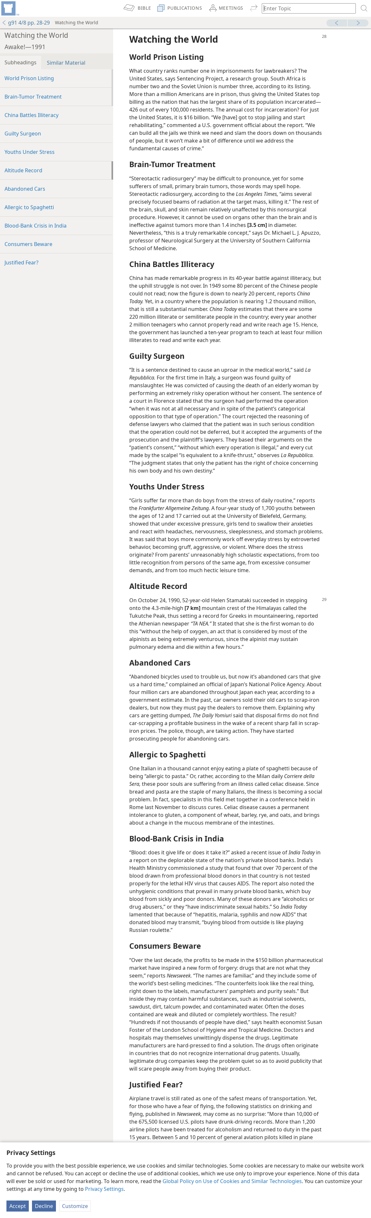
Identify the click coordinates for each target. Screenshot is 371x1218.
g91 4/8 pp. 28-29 (26, 22)
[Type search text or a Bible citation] (306, 8)
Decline (44, 1206)
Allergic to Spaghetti (29, 207)
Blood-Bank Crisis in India (36, 225)
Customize (75, 1206)
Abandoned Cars (25, 188)
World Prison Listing (29, 78)
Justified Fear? (21, 262)
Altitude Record (23, 170)
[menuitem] (9, 8)
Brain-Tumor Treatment (33, 96)
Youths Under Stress (30, 151)
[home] (9, 8)
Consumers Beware (28, 244)
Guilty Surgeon (23, 133)
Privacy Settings (104, 1188)
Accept (17, 1206)
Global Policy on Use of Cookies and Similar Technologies (232, 1181)
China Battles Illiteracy (31, 115)
